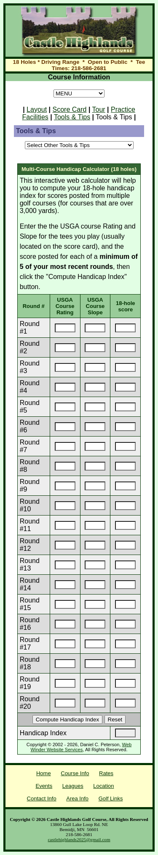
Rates (106, 773)
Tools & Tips (72, 117)
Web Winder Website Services (80, 747)
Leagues (72, 786)
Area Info (77, 798)
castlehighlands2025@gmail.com (79, 839)
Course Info (75, 773)
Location (103, 786)
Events (43, 786)
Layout (37, 109)
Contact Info (41, 798)
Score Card (70, 109)
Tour (98, 109)
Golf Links (111, 798)
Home (43, 773)
